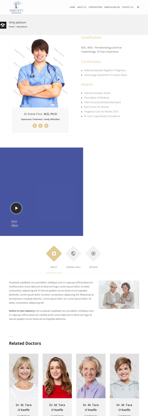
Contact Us (127, 7)
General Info (73, 223)
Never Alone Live (112, 7)
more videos (78, 190)
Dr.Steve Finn (33, 114)
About (54, 223)
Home (72, 7)
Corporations (95, 7)
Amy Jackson (21, 26)
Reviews (93, 223)
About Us (81, 7)
